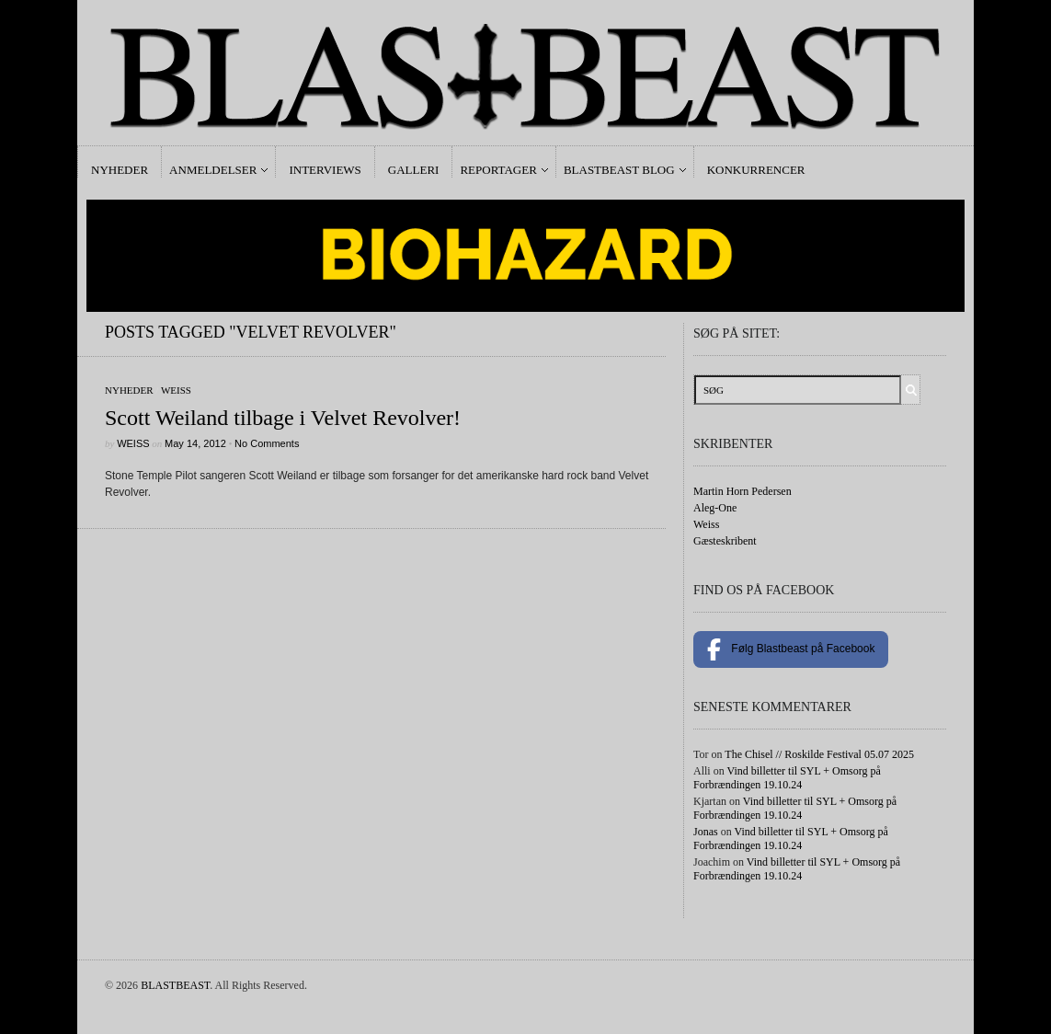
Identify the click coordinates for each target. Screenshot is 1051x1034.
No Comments (266, 443)
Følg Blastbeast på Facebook (790, 649)
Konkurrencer (756, 170)
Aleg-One (715, 507)
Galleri (414, 170)
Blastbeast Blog (619, 170)
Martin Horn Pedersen (742, 491)
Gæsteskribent (725, 540)
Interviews (324, 170)
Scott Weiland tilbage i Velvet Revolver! (283, 418)
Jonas (705, 831)
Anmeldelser (213, 170)
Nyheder (119, 170)
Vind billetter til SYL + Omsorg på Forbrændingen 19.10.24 (787, 777)
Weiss (176, 390)
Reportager (498, 170)
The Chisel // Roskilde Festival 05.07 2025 (819, 754)
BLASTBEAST (175, 985)
